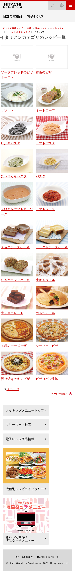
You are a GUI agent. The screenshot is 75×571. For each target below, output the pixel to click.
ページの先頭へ (59, 393)
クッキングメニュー (60, 28)
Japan (60, 4)
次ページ (12, 389)
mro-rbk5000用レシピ (18, 32)
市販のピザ (52, 59)
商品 (29, 28)
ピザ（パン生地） (52, 366)
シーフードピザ (52, 333)
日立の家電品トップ (13, 28)
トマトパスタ (52, 130)
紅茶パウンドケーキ (17, 267)
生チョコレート (17, 300)
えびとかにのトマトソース (17, 199)
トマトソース (52, 196)
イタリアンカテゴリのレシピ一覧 (33, 37)
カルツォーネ (52, 300)
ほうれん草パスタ (17, 163)
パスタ (52, 163)
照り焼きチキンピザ (17, 366)
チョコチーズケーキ (17, 234)
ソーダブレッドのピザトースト (17, 62)
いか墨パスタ (17, 130)
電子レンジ (40, 28)
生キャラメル (52, 267)
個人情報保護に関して (48, 557)
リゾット (17, 97)
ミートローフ (52, 97)
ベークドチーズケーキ (52, 234)
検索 (51, 4)
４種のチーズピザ (17, 333)
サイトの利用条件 (24, 557)
